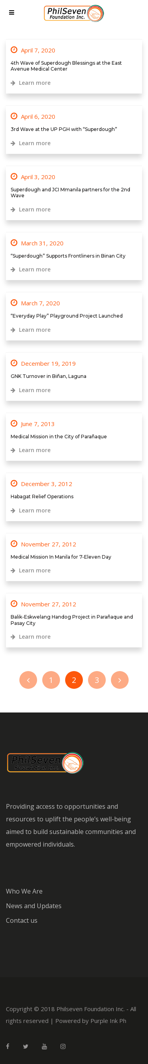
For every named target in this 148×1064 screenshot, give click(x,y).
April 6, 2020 (33, 116)
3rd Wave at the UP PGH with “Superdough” (64, 129)
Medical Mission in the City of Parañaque (59, 436)
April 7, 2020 (33, 50)
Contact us (21, 920)
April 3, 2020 (33, 177)
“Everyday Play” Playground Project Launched (67, 316)
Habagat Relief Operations (42, 496)
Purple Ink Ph (108, 1021)
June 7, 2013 (33, 424)
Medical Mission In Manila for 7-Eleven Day (61, 557)
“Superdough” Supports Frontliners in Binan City (68, 256)
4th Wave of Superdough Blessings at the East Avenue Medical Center (66, 66)
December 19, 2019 (43, 363)
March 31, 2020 (37, 243)
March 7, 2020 (35, 303)
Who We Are (24, 891)
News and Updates (34, 905)
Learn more (31, 82)
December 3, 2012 (41, 484)
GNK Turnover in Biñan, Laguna (48, 376)
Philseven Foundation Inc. (90, 1009)
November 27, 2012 (43, 544)
